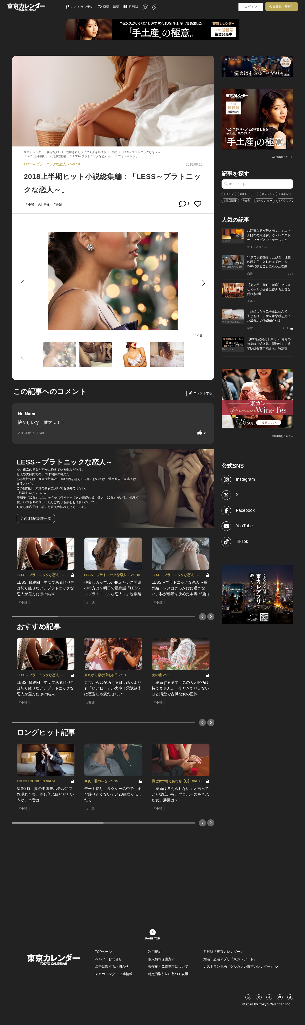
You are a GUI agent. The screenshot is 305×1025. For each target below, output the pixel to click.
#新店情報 (230, 200)
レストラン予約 (80, 7)
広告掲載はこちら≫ (282, 157)
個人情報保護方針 (161, 959)
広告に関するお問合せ (112, 966)
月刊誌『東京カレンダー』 (223, 951)
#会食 (246, 200)
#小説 (285, 194)
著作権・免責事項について (168, 966)
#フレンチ (268, 194)
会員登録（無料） (281, 6)
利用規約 (154, 951)
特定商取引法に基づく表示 (168, 974)
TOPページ (103, 951)
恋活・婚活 (108, 7)
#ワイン (229, 194)
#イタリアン (287, 200)
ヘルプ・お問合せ (108, 959)
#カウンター (264, 200)
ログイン (250, 7)
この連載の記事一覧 (36, 518)
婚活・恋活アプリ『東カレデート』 (230, 959)
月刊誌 (131, 7)
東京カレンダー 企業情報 (114, 974)
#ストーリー (248, 194)
